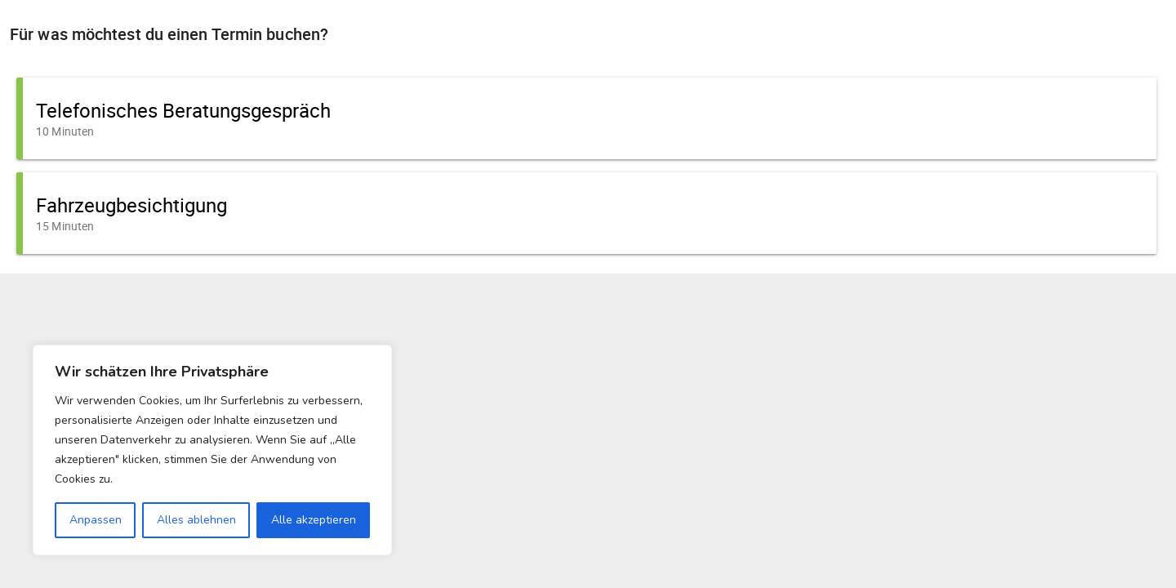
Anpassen (95, 520)
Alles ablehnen (196, 520)
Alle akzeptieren (313, 520)
